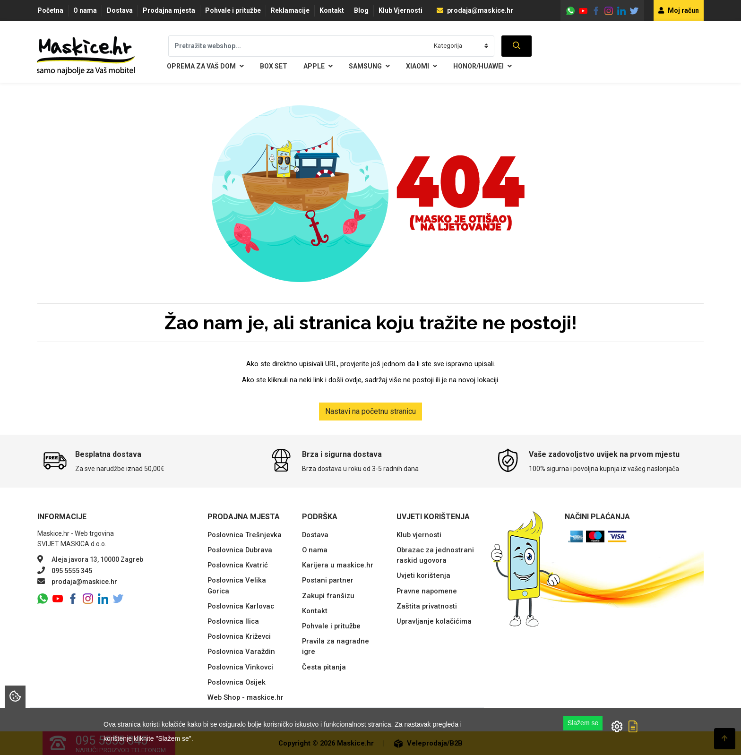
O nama (85, 10)
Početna (50, 10)
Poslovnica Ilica (233, 621)
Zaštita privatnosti (426, 606)
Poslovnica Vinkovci (240, 667)
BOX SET (273, 66)
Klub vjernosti (418, 535)
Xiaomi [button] (421, 66)
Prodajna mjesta (169, 10)
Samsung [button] (369, 66)
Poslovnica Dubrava (239, 550)
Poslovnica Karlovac (240, 606)
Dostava (120, 10)
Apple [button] (318, 66)
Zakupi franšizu (328, 596)
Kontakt (331, 10)
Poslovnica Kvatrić (237, 565)
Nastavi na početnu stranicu (370, 411)
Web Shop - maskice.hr (245, 697)
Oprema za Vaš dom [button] (205, 66)
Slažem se (583, 723)
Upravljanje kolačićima (434, 621)
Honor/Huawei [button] (482, 66)
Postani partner (327, 580)
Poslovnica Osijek (236, 682)
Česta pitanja (324, 667)
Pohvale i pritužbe (233, 10)
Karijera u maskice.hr (337, 565)
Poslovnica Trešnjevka (244, 535)
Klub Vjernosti (400, 10)
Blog (361, 10)
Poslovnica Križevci (239, 636)
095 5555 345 (72, 571)
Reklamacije (290, 10)
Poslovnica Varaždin (241, 651)
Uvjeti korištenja (423, 575)
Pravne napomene (426, 591)
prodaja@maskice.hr (475, 10)
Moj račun (678, 10)
